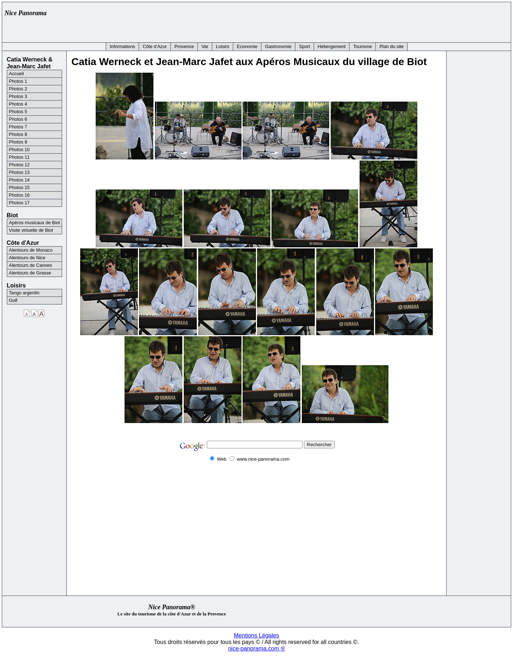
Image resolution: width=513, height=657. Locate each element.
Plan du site (391, 46)
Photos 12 (19, 164)
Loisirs (222, 46)
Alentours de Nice (27, 257)
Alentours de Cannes (30, 265)
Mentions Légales (256, 635)
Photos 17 (19, 202)
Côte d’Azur (155, 46)
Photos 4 (18, 104)
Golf (13, 300)
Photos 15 (19, 187)
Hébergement (332, 46)
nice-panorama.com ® (256, 648)
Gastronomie (278, 46)
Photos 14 (19, 180)
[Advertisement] (376, 20)
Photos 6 (18, 119)
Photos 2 (18, 88)
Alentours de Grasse (30, 273)
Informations (122, 46)
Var (204, 46)
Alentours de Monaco (31, 250)
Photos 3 (18, 96)
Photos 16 (19, 195)
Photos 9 (18, 142)
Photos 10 (19, 149)
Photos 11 (19, 157)
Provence (184, 46)
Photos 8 (18, 134)
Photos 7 (18, 126)
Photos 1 (18, 81)
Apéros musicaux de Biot (34, 222)
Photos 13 (19, 172)
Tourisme (362, 46)
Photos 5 (18, 111)
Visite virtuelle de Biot (31, 230)
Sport (304, 46)
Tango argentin (24, 292)
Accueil (16, 73)
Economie (247, 46)
